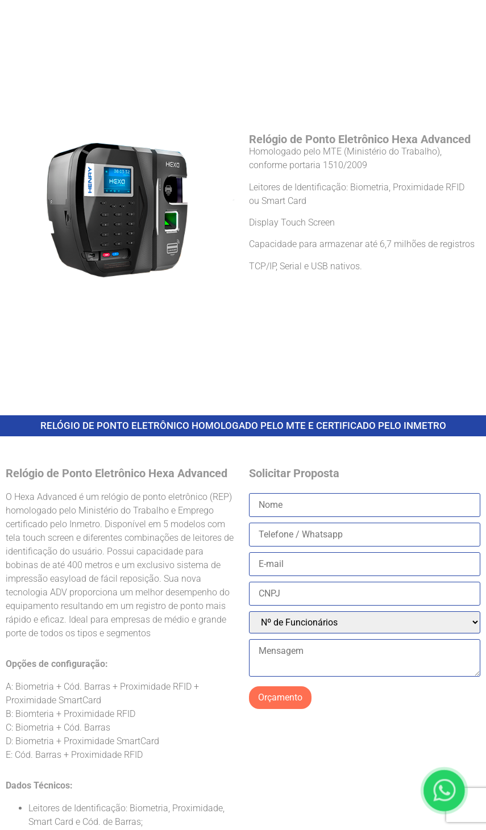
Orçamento (280, 697)
